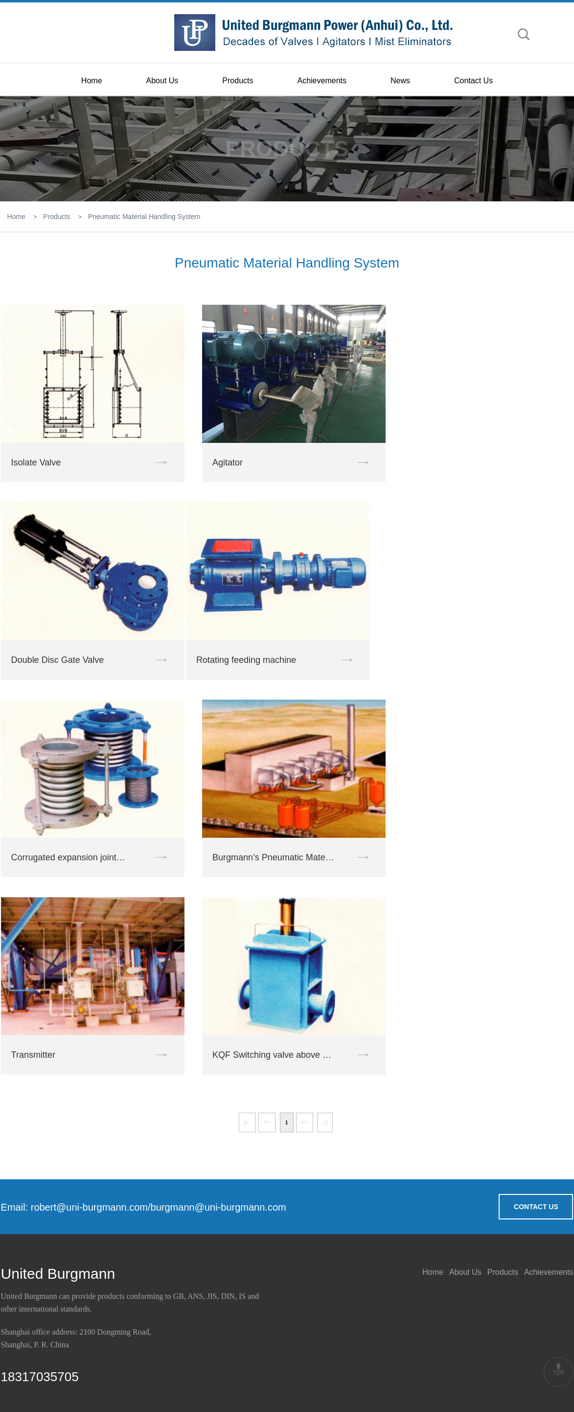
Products (237, 80)
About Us (162, 80)
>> (304, 1122)
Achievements (321, 80)
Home (91, 80)
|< (247, 1122)
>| (324, 1122)
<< (267, 1122)
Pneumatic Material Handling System (144, 216)
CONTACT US (536, 1207)
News (400, 80)
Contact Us (473, 80)
